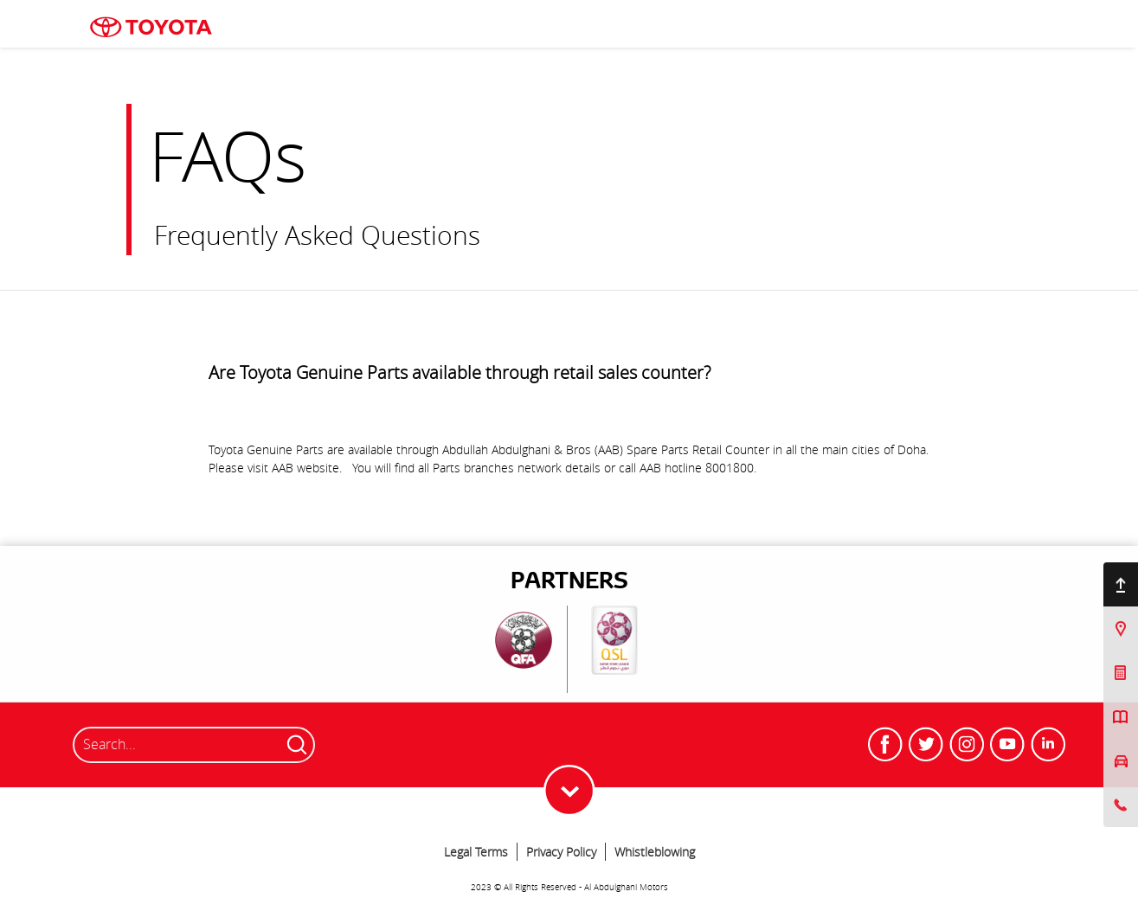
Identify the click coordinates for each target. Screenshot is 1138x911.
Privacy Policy (561, 852)
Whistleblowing (654, 852)
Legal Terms (476, 852)
